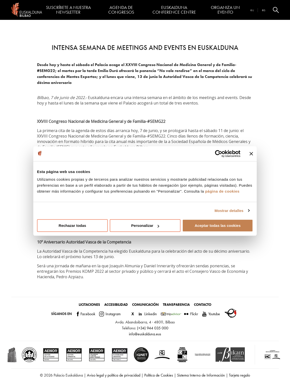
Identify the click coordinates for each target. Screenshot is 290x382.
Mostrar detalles (229, 210)
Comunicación (145, 304)
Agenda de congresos (121, 10)
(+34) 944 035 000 (152, 328)
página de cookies (222, 191)
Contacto (202, 304)
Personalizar (145, 225)
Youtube (211, 313)
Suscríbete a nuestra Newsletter (68, 10)
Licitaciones (89, 304)
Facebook (86, 313)
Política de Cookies (158, 375)
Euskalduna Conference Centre (174, 10)
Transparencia (176, 304)
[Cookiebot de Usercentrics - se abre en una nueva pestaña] (218, 153)
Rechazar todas (72, 225)
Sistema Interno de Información (201, 375)
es (263, 9)
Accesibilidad (116, 304)
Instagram (110, 313)
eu (252, 9)
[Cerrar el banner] (251, 153)
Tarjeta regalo (239, 375)
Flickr (191, 313)
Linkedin (147, 313)
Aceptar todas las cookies (218, 225)
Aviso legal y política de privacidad (113, 375)
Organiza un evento (225, 10)
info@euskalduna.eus (145, 334)
